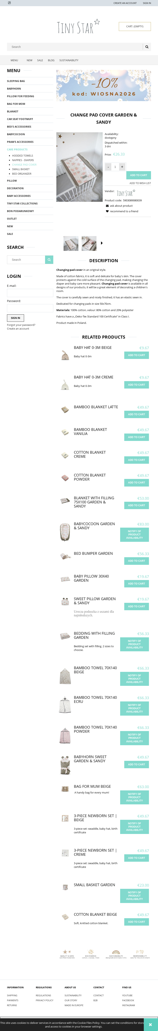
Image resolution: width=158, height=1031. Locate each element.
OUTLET (12, 218)
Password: (14, 301)
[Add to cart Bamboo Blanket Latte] (136, 414)
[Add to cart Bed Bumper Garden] (136, 561)
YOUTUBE (127, 995)
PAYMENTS (12, 1000)
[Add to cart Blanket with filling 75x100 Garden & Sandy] (136, 505)
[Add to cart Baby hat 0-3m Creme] (136, 385)
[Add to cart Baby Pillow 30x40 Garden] (136, 583)
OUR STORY (71, 1000)
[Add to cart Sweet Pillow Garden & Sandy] (136, 606)
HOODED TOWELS (22, 155)
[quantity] (115, 167)
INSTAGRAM (128, 1005)
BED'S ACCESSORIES (19, 126)
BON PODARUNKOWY (20, 211)
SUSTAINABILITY (73, 995)
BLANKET (12, 111)
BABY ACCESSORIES (19, 196)
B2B (95, 1000)
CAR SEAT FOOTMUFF (20, 119)
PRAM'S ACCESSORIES (20, 142)
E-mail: (11, 286)
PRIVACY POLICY (44, 1000)
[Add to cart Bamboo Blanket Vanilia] (136, 437)
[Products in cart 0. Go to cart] (135, 26)
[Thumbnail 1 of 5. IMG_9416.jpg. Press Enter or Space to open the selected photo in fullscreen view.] (71, 243)
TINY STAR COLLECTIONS (22, 203)
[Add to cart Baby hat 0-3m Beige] (136, 355)
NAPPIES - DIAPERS (23, 160)
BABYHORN (14, 88)
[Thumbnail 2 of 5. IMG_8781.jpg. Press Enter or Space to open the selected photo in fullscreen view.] (89, 243)
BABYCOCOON (16, 134)
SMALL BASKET (21, 169)
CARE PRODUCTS (17, 149)
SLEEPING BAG (16, 81)
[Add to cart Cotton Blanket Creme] (136, 460)
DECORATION (15, 188)
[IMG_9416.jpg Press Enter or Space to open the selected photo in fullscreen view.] (79, 167)
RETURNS (12, 1005)
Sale (10, 234)
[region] (103, 85)
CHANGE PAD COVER (24, 164)
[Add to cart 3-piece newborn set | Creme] (136, 858)
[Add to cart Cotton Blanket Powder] (136, 482)
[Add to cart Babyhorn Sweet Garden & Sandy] (136, 764)
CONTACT (98, 995)
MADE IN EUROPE (74, 1005)
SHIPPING (12, 995)
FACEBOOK (128, 1000)
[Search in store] (76, 46)
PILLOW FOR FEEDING (20, 96)
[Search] (147, 47)
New (10, 226)
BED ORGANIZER (21, 173)
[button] (102, 243)
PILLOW (12, 180)
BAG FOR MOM (16, 104)
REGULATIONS (43, 995)
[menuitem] (15, 60)
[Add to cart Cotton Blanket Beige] (136, 922)
